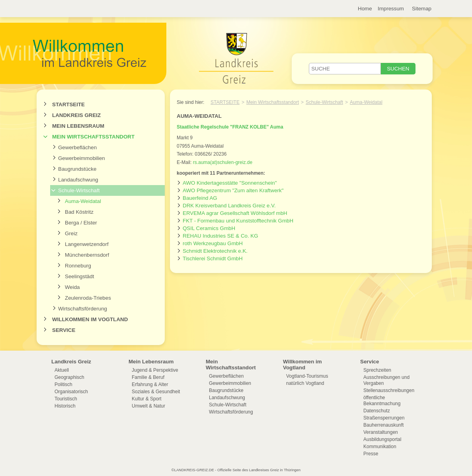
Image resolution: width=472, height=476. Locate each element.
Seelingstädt (79, 276)
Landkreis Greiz (76, 115)
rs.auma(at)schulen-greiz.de (222, 162)
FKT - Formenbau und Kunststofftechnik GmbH (238, 221)
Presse (370, 453)
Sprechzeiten (377, 370)
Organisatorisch (71, 391)
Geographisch (69, 377)
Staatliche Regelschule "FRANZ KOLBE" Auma (230, 127)
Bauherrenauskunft (383, 425)
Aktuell (62, 370)
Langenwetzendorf (87, 244)
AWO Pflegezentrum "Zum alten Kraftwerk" (233, 190)
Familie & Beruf (148, 377)
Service (63, 330)
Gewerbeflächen (77, 147)
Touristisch (66, 399)
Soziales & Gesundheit (156, 391)
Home (365, 9)
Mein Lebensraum (78, 126)
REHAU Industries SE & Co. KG (220, 236)
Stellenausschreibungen (388, 390)
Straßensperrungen (383, 418)
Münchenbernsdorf (87, 255)
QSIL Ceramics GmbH (209, 228)
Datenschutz (376, 411)
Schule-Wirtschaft (78, 190)
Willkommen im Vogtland (90, 319)
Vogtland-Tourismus (307, 376)
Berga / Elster (81, 223)
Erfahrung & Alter (150, 384)
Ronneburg (78, 266)
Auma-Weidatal (83, 201)
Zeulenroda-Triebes (88, 298)
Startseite (68, 104)
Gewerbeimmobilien (81, 158)
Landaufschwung (78, 180)
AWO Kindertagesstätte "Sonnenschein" (230, 183)
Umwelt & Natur (148, 406)
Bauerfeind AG (200, 198)
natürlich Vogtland (305, 383)
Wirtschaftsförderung (82, 309)
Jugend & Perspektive (155, 370)
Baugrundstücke (77, 169)
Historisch (65, 406)
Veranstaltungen (380, 432)
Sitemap (421, 9)
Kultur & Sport (147, 399)
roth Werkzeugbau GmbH (213, 243)
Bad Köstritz (79, 212)
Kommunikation (379, 446)
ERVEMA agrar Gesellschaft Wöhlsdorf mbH (235, 213)
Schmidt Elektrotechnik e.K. (215, 251)
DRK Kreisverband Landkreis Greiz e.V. (229, 206)
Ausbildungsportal (382, 439)
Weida (72, 287)
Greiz (71, 233)
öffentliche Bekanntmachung (381, 400)
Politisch (63, 384)
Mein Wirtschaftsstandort (93, 137)
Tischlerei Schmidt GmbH (213, 258)
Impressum (391, 9)
